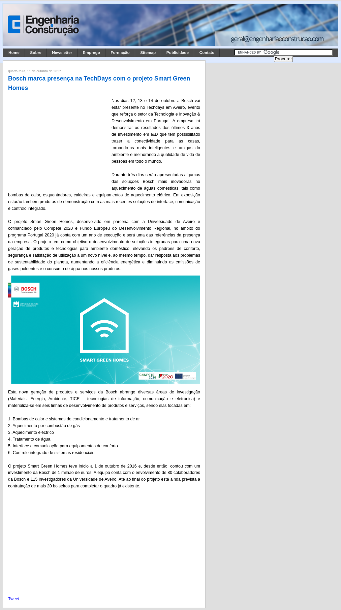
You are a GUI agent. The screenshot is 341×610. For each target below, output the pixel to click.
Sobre (35, 52)
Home (14, 52)
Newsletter (62, 52)
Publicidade (177, 52)
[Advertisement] (58, 142)
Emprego (91, 52)
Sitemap (148, 52)
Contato (207, 52)
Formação (120, 52)
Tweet (13, 599)
